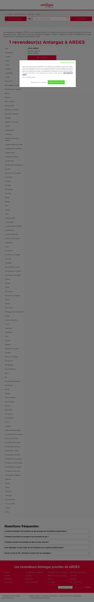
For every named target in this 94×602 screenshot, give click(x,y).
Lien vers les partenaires (28, 77)
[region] (47, 73)
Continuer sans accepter (66, 62)
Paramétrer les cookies (38, 82)
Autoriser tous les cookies (56, 82)
